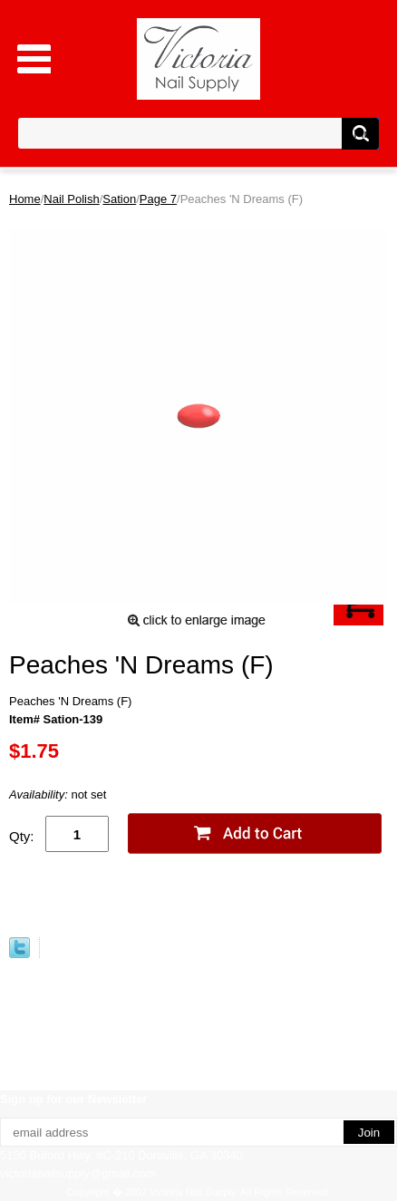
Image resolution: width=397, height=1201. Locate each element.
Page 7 (158, 199)
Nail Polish (71, 199)
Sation (119, 199)
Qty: (21, 836)
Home (25, 199)
